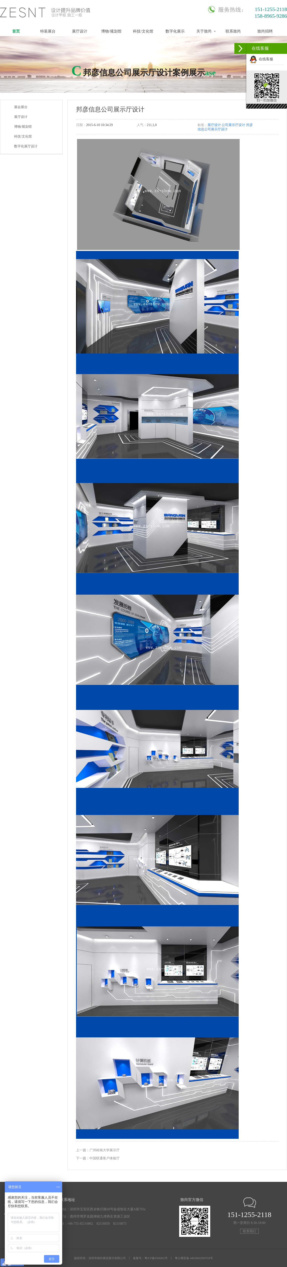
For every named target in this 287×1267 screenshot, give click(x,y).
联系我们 (249, 1231)
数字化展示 (175, 31)
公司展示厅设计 (233, 125)
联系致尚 (233, 31)
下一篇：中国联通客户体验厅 (98, 1158)
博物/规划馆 (111, 31)
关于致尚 (204, 31)
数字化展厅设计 (26, 146)
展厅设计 (79, 31)
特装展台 (47, 31)
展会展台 (21, 107)
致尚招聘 (265, 31)
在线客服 (261, 59)
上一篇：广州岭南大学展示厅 (98, 1150)
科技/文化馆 (143, 31)
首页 (16, 31)
